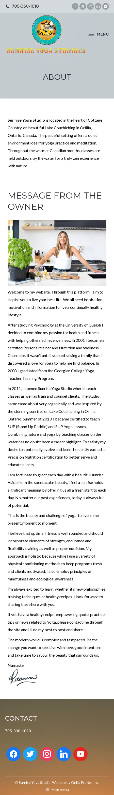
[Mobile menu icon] (98, 34)
